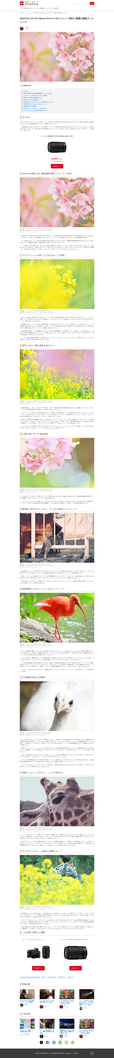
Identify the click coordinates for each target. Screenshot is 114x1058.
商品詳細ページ (57, 166)
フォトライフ (50, 8)
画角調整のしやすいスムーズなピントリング (35, 104)
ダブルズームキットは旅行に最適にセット (35, 110)
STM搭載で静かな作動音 (29, 106)
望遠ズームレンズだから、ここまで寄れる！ (35, 108)
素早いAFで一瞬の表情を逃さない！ (33, 98)
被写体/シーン (37, 8)
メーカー (25, 8)
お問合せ (75, 1053)
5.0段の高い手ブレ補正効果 (30, 100)
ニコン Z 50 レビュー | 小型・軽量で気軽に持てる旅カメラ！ (47, 1002)
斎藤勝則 (26, 1004)
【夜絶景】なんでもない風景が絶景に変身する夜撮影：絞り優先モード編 (66, 1032)
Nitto (45, 1035)
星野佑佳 (65, 1035)
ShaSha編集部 (27, 1034)
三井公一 (85, 1007)
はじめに (25, 91)
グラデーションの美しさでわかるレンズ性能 (35, 95)
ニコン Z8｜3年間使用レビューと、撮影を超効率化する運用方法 (47, 1032)
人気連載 (62, 8)
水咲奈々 (27, 28)
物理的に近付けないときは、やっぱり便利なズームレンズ (38, 102)
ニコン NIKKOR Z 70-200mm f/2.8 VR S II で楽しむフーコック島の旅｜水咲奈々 (66, 1002)
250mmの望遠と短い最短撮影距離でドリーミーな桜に (37, 93)
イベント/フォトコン (76, 8)
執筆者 (89, 8)
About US (68, 1053)
